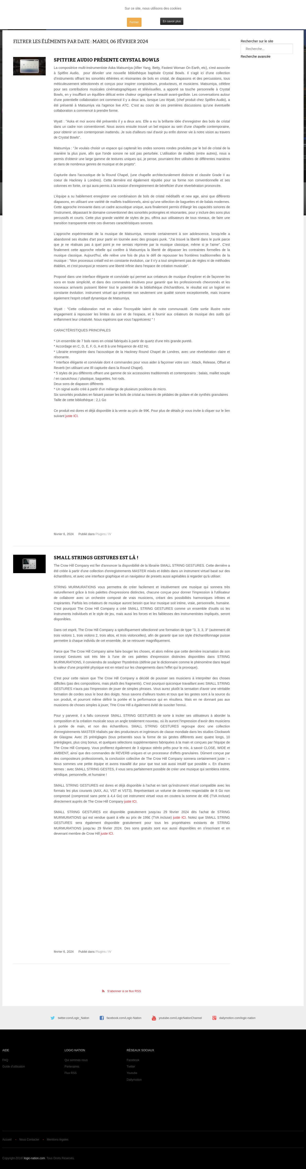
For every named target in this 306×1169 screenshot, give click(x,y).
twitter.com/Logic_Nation (73, 1018)
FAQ (5, 1060)
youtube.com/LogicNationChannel (180, 1018)
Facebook (133, 1060)
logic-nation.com (34, 1158)
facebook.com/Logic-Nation (124, 1018)
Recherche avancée (256, 56)
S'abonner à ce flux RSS (124, 991)
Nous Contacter (29, 1139)
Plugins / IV (103, 534)
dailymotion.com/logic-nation (237, 1018)
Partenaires (72, 1066)
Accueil (7, 1139)
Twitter (131, 1066)
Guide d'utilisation (13, 1066)
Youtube (132, 1073)
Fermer (134, 22)
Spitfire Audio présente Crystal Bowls (106, 60)
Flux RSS (71, 1073)
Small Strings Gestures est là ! (96, 557)
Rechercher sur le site (257, 41)
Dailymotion (134, 1079)
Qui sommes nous (76, 1060)
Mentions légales (57, 1139)
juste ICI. (71, 416)
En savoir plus (172, 21)
